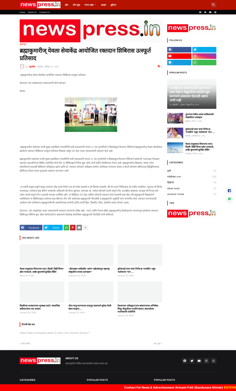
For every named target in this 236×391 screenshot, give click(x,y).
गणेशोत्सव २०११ (191, 176)
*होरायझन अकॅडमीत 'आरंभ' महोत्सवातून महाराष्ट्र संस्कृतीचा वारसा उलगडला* (89, 270)
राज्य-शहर (89, 4)
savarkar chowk (191, 194)
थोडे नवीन (25, 343)
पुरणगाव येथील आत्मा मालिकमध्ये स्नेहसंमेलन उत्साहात (199, 116)
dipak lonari (191, 188)
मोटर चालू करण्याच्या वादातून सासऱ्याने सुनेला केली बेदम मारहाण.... (90, 307)
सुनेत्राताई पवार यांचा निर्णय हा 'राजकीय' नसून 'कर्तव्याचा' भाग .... (137, 270)
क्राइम (103, 4)
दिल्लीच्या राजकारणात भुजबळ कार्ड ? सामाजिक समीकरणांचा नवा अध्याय (40, 307)
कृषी (191, 170)
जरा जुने (157, 343)
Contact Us (44, 12)
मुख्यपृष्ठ (23, 44)
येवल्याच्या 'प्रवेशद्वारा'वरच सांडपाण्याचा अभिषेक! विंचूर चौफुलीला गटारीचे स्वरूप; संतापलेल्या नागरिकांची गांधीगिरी (138, 308)
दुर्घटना (113, 4)
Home (22, 12)
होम (66, 4)
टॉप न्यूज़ (76, 4)
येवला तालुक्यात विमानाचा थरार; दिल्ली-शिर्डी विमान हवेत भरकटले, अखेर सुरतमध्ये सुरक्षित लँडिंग (41, 270)
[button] (213, 5)
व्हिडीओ (191, 182)
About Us (32, 12)
